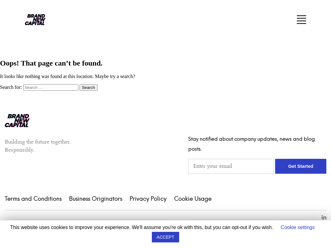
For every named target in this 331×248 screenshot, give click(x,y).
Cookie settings (298, 227)
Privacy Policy (147, 199)
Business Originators (95, 199)
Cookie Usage (192, 199)
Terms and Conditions (33, 199)
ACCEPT (166, 237)
